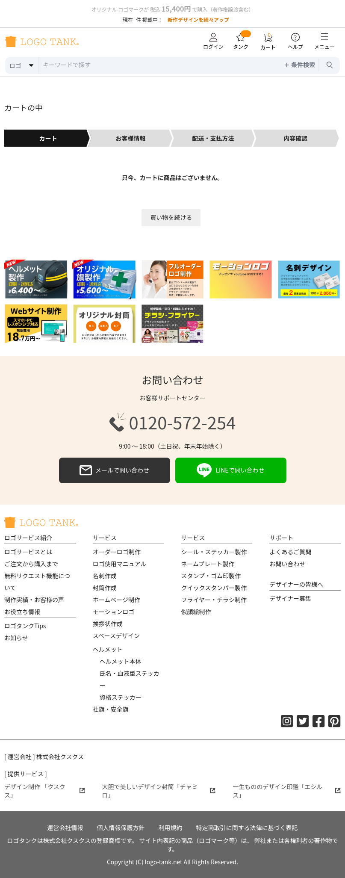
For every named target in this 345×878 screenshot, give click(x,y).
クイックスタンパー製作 (214, 587)
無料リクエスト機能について (37, 581)
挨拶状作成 (108, 623)
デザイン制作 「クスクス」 (44, 790)
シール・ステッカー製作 (214, 551)
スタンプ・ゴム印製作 (211, 575)
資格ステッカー (121, 697)
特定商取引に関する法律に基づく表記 (247, 827)
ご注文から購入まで (31, 563)
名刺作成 (105, 575)
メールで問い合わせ (114, 470)
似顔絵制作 (196, 611)
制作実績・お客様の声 (34, 599)
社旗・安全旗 (111, 709)
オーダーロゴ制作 (117, 551)
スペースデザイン (116, 635)
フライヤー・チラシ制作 (214, 599)
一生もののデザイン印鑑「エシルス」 (287, 790)
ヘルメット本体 (121, 661)
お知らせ (16, 637)
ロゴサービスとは (28, 551)
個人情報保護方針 (121, 827)
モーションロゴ (114, 611)
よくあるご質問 (290, 551)
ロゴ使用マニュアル (120, 563)
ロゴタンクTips (25, 625)
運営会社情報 (65, 827)
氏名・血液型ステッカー (129, 679)
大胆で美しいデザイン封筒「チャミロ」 (159, 790)
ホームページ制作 (116, 599)
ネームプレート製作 (208, 563)
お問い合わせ (287, 563)
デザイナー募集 (290, 598)
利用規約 (171, 827)
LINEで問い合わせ (230, 470)
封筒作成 (105, 587)
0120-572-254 (172, 422)
